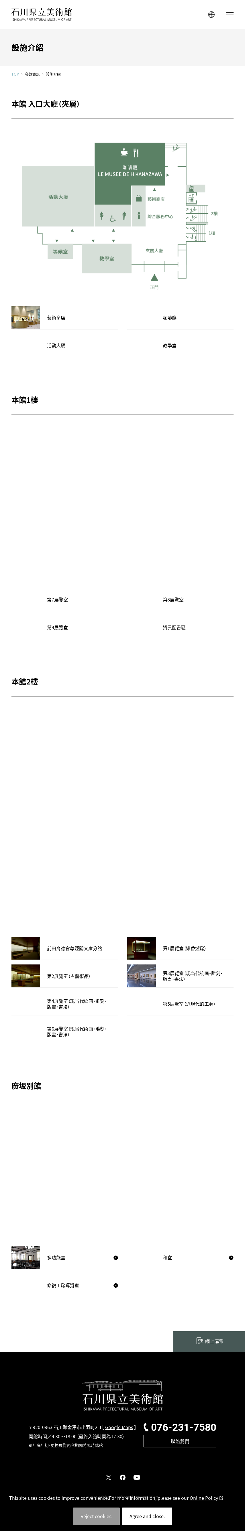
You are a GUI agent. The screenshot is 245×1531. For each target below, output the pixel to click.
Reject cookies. (96, 1516)
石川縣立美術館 (41, 14)
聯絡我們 (180, 1441)
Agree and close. (147, 1516)
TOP (15, 74)
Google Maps (119, 1427)
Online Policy (204, 1497)
